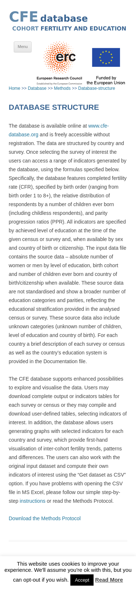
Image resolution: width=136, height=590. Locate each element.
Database (37, 88)
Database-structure (96, 88)
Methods (62, 88)
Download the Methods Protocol (45, 518)
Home (14, 88)
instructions (32, 501)
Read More (109, 580)
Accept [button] (82, 580)
